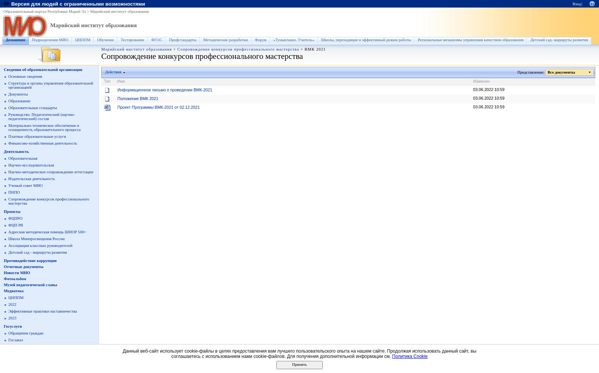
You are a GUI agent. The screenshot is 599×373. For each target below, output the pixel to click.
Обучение (105, 40)
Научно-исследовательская (31, 165)
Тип (107, 81)
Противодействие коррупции (30, 261)
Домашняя (15, 40)
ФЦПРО (15, 218)
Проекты (12, 212)
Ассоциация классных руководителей (40, 246)
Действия (113, 72)
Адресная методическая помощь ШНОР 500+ (47, 232)
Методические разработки (225, 40)
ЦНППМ (82, 40)
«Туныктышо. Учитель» (293, 40)
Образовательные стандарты (32, 108)
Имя (121, 81)
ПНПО (14, 192)
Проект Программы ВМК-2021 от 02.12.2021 (159, 107)
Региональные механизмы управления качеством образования (470, 40)
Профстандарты (182, 40)
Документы (18, 94)
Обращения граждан (25, 333)
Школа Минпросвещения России (36, 239)
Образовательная (22, 158)
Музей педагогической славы (30, 285)
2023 (12, 318)
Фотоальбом (15, 279)
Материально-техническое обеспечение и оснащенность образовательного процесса (44, 127)
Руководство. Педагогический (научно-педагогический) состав (41, 117)
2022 (12, 304)
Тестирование (132, 40)
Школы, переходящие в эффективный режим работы (366, 40)
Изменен (481, 81)
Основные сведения (25, 76)
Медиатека (13, 291)
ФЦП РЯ (15, 225)
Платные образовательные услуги (37, 136)
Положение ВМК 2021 (138, 98)
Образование (19, 101)
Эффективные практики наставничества (42, 311)
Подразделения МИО (50, 40)
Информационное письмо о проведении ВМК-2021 (165, 90)
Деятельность (16, 152)
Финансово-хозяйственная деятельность (42, 143)
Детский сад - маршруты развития (37, 252)
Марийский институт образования (119, 11)
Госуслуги (13, 326)
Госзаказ (15, 340)
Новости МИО (17, 273)
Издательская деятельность (31, 179)
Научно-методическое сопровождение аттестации (50, 172)
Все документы (562, 72)
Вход (577, 4)
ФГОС (156, 40)
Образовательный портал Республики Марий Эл (44, 11)
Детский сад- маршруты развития (559, 40)
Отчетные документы (23, 267)
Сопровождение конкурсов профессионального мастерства (238, 49)
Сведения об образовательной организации (43, 70)
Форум (260, 40)
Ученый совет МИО (25, 185)
